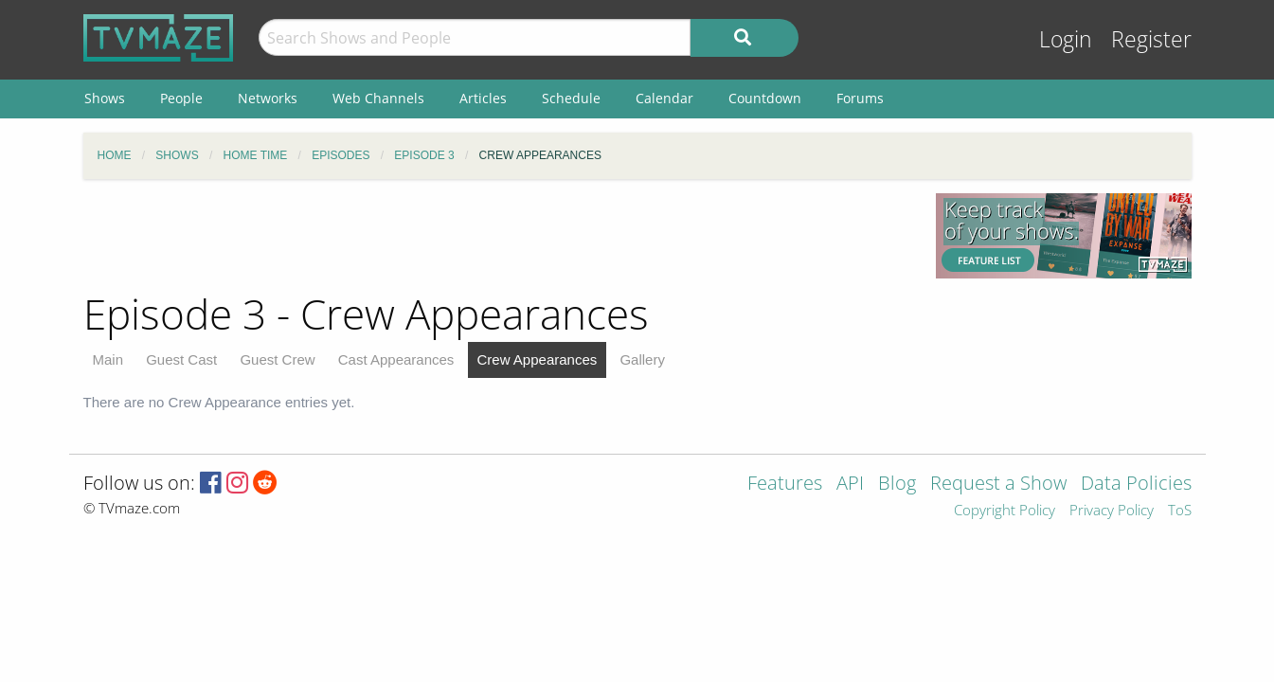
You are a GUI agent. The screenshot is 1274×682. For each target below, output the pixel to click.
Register (1151, 39)
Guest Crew (277, 359)
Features (784, 484)
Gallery (642, 359)
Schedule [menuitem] (571, 98)
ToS (1180, 511)
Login (1065, 39)
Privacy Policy (1111, 511)
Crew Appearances (537, 359)
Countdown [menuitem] (764, 98)
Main (108, 359)
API (850, 484)
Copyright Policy (1004, 511)
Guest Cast (181, 359)
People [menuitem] (181, 98)
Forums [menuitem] (860, 98)
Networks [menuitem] (267, 98)
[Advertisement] (495, 235)
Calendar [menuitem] (664, 98)
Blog (897, 484)
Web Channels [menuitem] (378, 98)
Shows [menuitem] (104, 98)
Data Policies (1136, 484)
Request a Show (998, 484)
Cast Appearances (396, 359)
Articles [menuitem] (483, 98)
